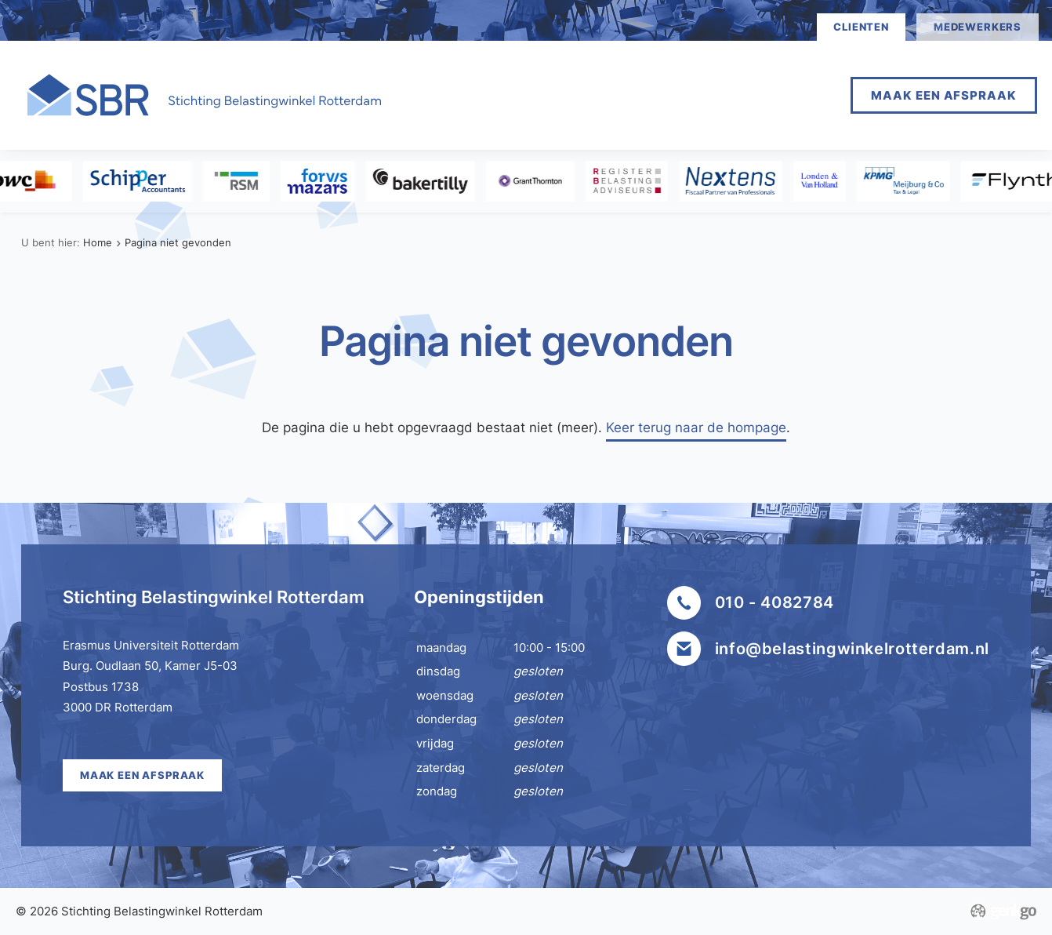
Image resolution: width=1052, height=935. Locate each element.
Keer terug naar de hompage (696, 427)
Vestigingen (686, 94)
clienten (861, 26)
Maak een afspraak (944, 95)
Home (435, 94)
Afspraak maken (549, 94)
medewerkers (977, 26)
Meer (786, 94)
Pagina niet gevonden (178, 242)
